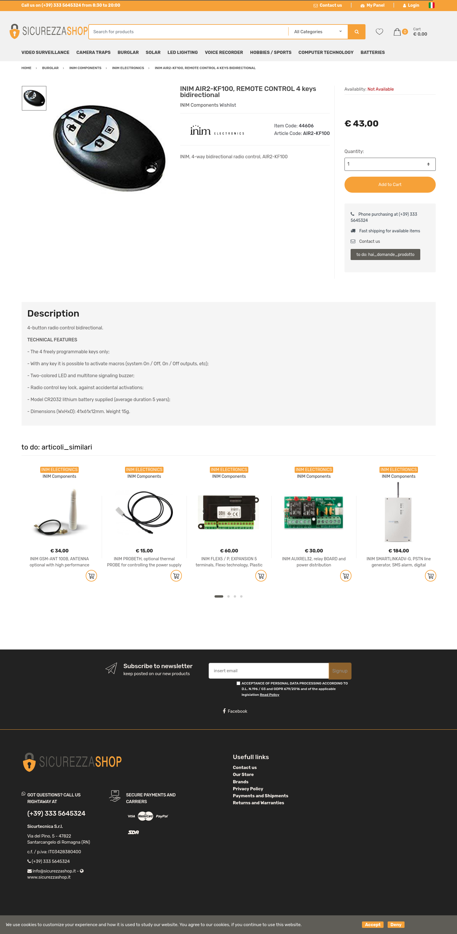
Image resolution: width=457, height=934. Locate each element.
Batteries (373, 52)
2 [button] (228, 596)
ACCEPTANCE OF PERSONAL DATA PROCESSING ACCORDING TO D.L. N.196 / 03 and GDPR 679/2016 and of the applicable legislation (295, 689)
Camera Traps (93, 52)
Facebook (235, 711)
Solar (153, 52)
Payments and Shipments (260, 795)
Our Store (243, 774)
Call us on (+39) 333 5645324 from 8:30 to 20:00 (71, 5)
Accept (373, 924)
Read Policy (270, 695)
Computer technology (326, 52)
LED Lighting (183, 52)
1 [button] (219, 596)
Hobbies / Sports (270, 52)
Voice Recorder (224, 52)
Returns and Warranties (258, 802)
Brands (240, 781)
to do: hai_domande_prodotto (385, 254)
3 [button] (235, 596)
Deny (396, 924)
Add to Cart (390, 184)
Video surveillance (46, 52)
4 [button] (241, 596)
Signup (339, 671)
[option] (108, 148)
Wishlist (227, 105)
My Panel (372, 5)
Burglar (128, 52)
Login (411, 5)
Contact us (328, 5)
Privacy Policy (248, 788)
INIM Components (199, 105)
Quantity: (354, 151)
